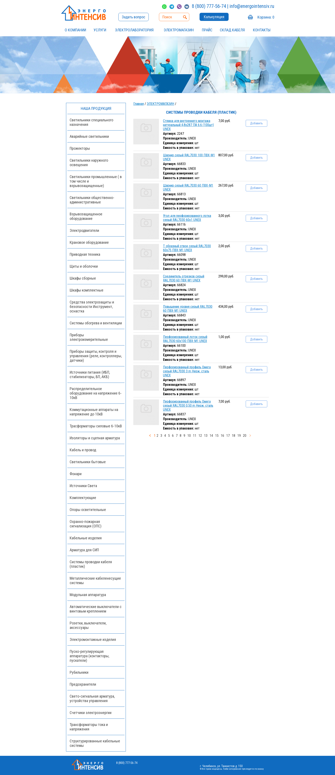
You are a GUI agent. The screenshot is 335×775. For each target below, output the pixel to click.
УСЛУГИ (100, 30)
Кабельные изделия (86, 538)
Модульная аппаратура (88, 594)
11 (194, 436)
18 (233, 436)
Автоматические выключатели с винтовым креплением (96, 608)
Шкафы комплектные (86, 290)
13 (205, 436)
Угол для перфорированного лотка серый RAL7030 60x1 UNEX (187, 218)
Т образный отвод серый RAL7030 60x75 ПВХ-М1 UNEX (187, 248)
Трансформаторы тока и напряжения (89, 726)
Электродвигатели (84, 230)
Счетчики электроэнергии (91, 712)
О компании (75, 30)
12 (200, 436)
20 (244, 436)
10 (189, 436)
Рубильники (79, 672)
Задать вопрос (133, 17)
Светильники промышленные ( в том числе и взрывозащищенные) (96, 181)
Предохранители (83, 684)
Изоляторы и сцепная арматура (95, 438)
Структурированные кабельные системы (95, 743)
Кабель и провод (83, 450)
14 (211, 436)
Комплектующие (83, 497)
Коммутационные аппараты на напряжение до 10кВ (94, 411)
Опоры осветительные (88, 509)
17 (228, 436)
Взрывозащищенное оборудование (86, 216)
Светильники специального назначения (91, 122)
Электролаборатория (134, 30)
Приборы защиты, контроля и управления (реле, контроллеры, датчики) (96, 356)
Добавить (256, 123)
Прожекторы (80, 148)
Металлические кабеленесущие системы (95, 580)
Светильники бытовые (88, 462)
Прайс (207, 30)
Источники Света (83, 485)
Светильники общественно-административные (92, 199)
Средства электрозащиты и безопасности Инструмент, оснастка (92, 306)
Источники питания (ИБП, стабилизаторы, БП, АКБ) (90, 374)
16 (222, 436)
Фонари (76, 474)
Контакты (261, 30)
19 (239, 436)
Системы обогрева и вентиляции (96, 323)
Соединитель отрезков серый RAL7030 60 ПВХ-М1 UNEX (183, 278)
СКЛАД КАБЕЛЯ (232, 30)
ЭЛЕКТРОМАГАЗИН (179, 30)
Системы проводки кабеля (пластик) (91, 564)
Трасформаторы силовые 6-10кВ (96, 426)
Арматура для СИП (84, 550)
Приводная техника (85, 254)
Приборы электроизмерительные (89, 337)
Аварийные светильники (89, 136)
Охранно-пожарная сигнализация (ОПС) (85, 523)
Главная (138, 104)
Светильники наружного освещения (89, 162)
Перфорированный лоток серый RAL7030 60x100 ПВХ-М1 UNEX (185, 339)
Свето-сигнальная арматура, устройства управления (92, 698)
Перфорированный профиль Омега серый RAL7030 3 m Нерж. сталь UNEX (187, 371)
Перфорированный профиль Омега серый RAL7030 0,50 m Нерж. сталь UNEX (188, 405)
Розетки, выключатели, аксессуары (88, 625)
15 (217, 436)
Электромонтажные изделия (93, 639)
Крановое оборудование (89, 242)
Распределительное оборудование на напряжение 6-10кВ (96, 393)
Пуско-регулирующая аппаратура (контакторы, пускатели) (89, 656)
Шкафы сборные (83, 278)
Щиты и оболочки (84, 266)
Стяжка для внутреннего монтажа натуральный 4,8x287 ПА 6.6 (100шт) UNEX (188, 125)
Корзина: (265, 17)
